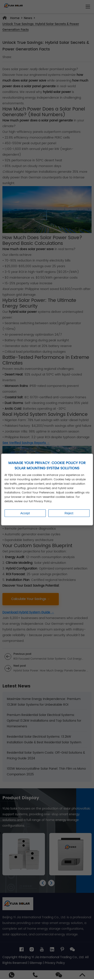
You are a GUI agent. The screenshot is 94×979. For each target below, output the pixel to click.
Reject (69, 513)
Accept (25, 513)
